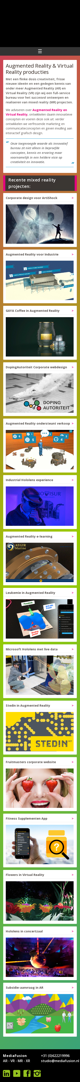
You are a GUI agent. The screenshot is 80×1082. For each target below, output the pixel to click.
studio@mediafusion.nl (60, 1060)
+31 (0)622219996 (55, 1055)
